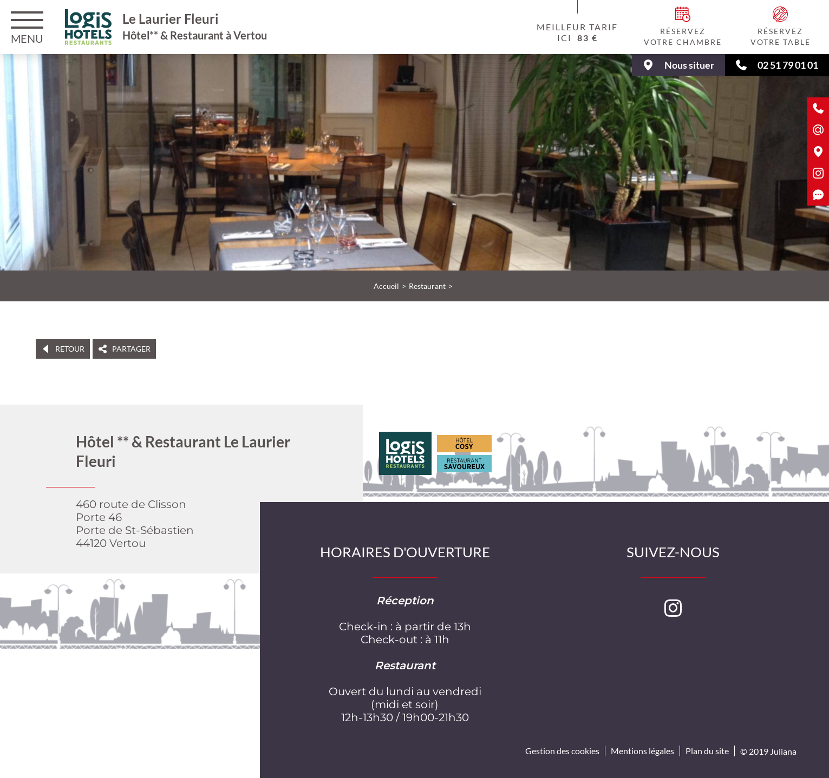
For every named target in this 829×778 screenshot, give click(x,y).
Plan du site (707, 751)
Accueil (386, 286)
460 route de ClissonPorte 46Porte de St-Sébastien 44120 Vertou (135, 524)
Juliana (783, 751)
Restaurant (427, 286)
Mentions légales (642, 751)
